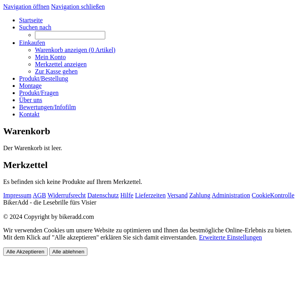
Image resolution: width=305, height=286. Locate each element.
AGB (39, 195)
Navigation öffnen (26, 6)
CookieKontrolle (273, 195)
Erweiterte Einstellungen (230, 237)
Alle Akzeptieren (25, 252)
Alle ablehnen (68, 252)
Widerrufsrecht (67, 195)
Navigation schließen (78, 6)
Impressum (17, 195)
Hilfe (126, 195)
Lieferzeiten (150, 195)
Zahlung (199, 195)
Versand (177, 195)
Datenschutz (103, 195)
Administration (231, 195)
